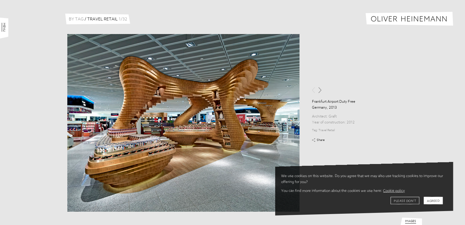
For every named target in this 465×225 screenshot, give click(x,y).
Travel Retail (327, 130)
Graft (333, 116)
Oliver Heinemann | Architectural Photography (409, 19)
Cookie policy (394, 191)
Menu (4, 27)
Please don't (405, 201)
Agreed (433, 201)
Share (321, 140)
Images (410, 221)
